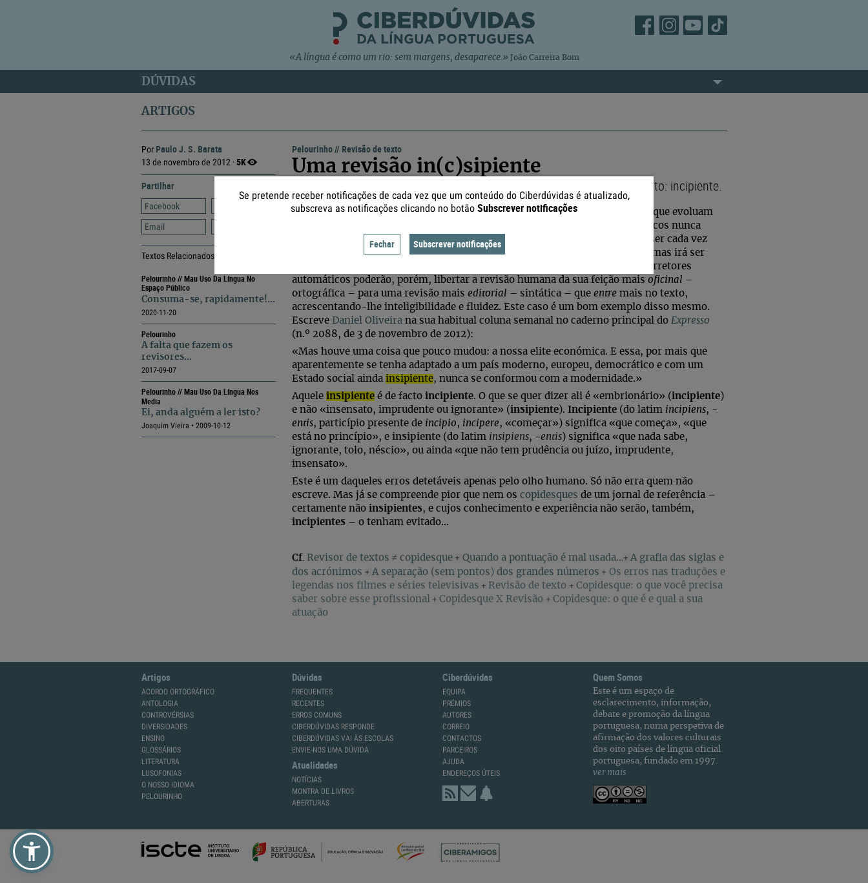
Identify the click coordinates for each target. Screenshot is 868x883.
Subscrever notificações (457, 244)
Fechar (382, 244)
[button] (31, 851)
